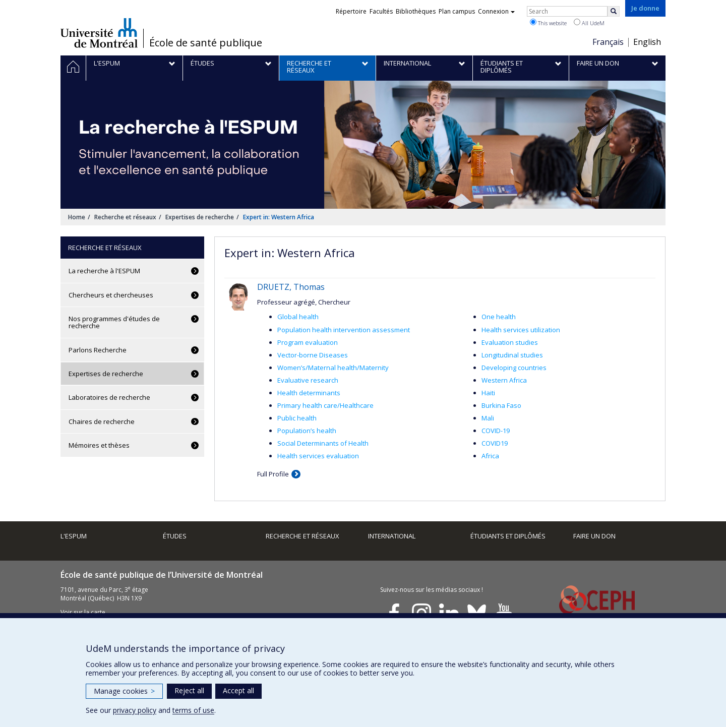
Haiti (488, 392)
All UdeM (589, 23)
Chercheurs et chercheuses (111, 294)
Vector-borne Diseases (312, 354)
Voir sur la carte (82, 612)
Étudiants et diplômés (508, 535)
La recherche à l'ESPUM (104, 270)
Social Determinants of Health (323, 443)
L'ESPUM (73, 535)
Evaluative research (307, 380)
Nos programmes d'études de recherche (114, 322)
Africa (490, 455)
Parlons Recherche (98, 349)
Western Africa (504, 380)
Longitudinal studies (512, 354)
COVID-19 (495, 430)
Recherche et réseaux (125, 217)
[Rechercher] (614, 11)
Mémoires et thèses (99, 445)
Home (76, 217)
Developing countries (514, 367)
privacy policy (134, 710)
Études (175, 535)
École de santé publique (205, 43)
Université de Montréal (99, 33)
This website (548, 23)
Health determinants (308, 392)
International (391, 535)
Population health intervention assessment (343, 329)
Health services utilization (520, 329)
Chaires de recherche (102, 421)
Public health (297, 417)
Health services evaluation (318, 455)
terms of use (193, 710)
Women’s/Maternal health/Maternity (333, 367)
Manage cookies (124, 691)
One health (498, 316)
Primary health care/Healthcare (325, 405)
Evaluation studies (509, 342)
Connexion (496, 11)
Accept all (238, 690)
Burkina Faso (501, 405)
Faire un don (594, 535)
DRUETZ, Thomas (291, 286)
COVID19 (494, 443)
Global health (298, 316)
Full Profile (273, 473)
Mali (487, 417)
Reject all (189, 690)
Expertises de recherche (199, 217)
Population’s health (306, 430)
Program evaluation (307, 342)
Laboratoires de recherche (109, 397)
